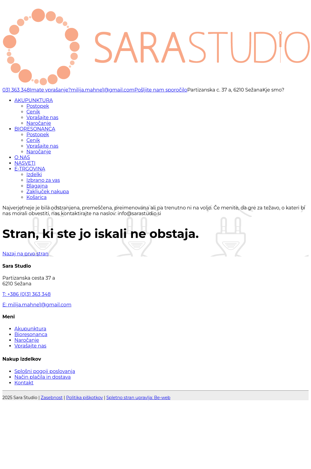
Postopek (37, 106)
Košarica (36, 197)
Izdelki (34, 174)
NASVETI (24, 163)
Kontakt (24, 383)
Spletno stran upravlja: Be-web (138, 397)
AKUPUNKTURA (33, 100)
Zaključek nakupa (47, 191)
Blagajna (37, 186)
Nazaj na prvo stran (25, 254)
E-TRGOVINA (29, 169)
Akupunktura (30, 329)
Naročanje (38, 123)
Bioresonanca (30, 334)
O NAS (22, 157)
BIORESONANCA (34, 129)
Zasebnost (52, 397)
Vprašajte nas (42, 117)
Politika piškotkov (84, 397)
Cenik (33, 112)
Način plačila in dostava (42, 377)
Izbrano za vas (43, 180)
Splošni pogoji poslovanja (44, 371)
